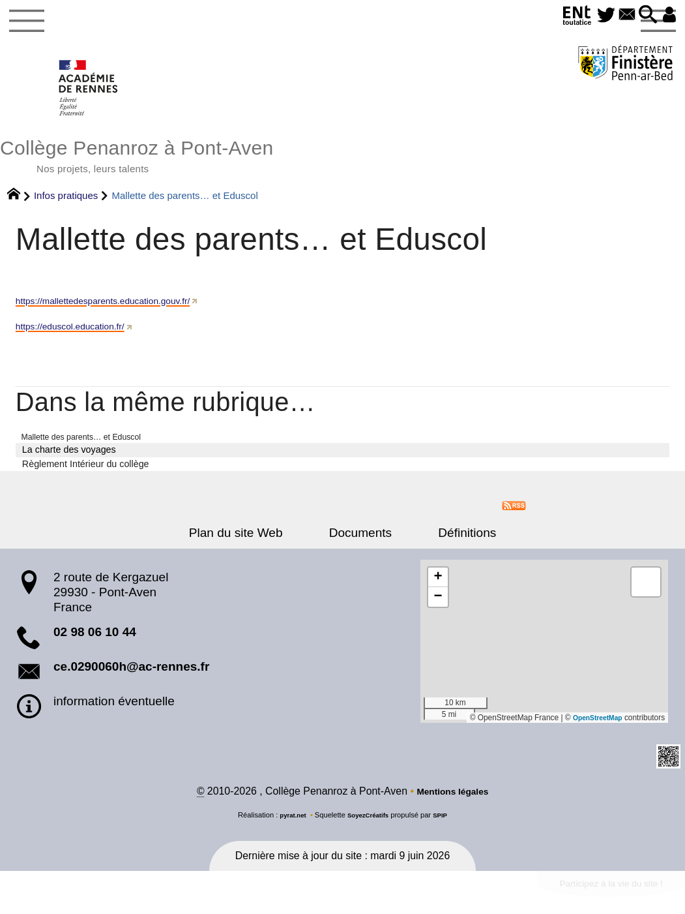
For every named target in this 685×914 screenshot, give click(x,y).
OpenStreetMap (593, 728)
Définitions (449, 544)
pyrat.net (288, 827)
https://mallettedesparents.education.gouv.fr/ (117, 310)
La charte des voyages (69, 460)
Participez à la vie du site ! (599, 898)
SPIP (445, 827)
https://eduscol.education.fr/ (79, 335)
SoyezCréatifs (369, 827)
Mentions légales (452, 803)
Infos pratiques (66, 205)
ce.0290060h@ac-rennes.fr (131, 678)
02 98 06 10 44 (94, 643)
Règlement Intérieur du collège (85, 475)
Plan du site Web (253, 544)
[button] (642, 15)
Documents (360, 544)
